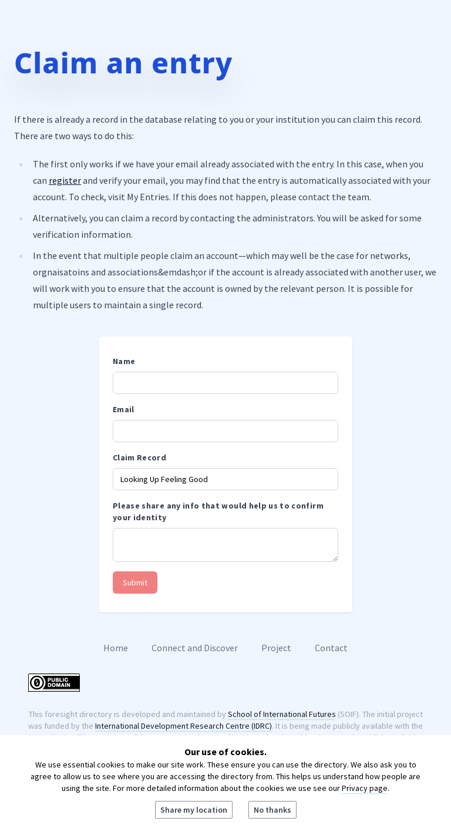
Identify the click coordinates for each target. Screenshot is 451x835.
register (65, 180)
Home (115, 648)
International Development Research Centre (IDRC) (183, 725)
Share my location (193, 809)
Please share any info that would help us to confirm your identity (218, 511)
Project (276, 648)
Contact (331, 648)
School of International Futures (282, 714)
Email (123, 409)
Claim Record (139, 457)
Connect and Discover (195, 648)
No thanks (272, 809)
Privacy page (365, 788)
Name (124, 361)
